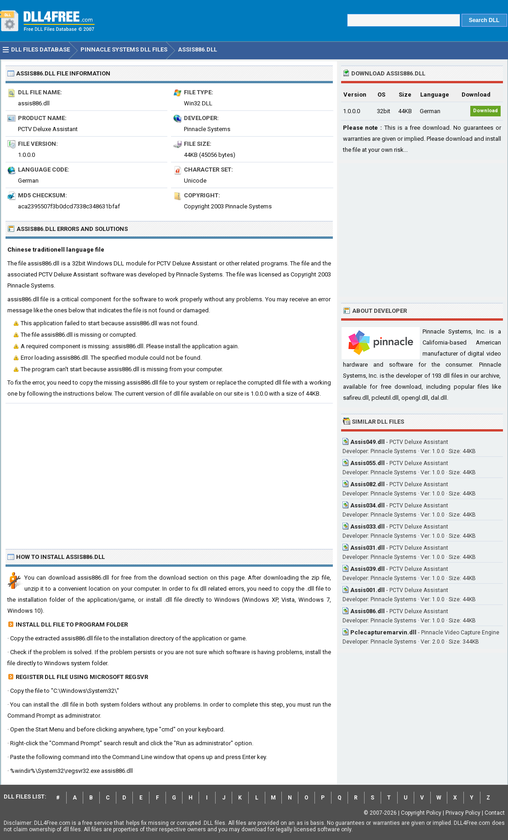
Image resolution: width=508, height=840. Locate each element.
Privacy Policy (462, 813)
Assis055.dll (367, 463)
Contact (495, 813)
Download (485, 111)
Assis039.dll (367, 568)
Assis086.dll (367, 611)
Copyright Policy (421, 813)
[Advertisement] (169, 472)
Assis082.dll (367, 484)
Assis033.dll (367, 526)
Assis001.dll (367, 590)
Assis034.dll (367, 505)
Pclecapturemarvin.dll (383, 632)
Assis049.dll (367, 441)
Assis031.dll (367, 547)
